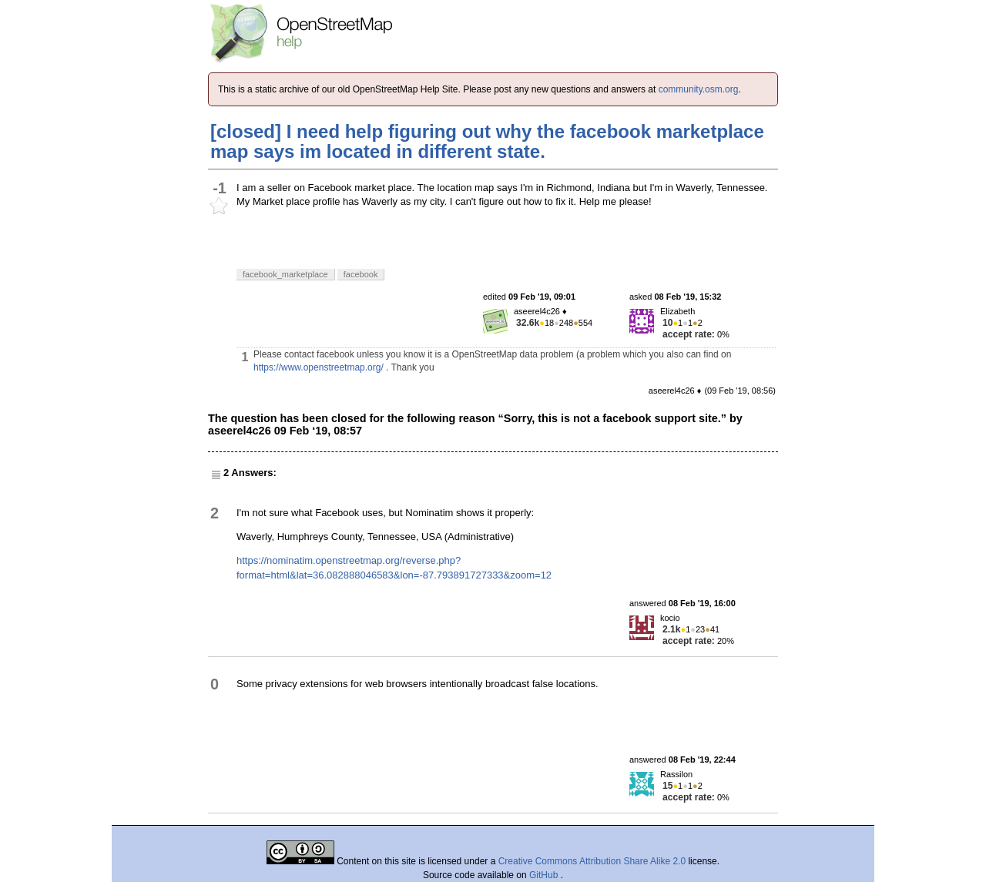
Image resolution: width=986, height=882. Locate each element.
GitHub (545, 875)
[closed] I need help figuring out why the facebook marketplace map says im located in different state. (487, 141)
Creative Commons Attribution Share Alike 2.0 (592, 861)
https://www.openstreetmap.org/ (318, 367)
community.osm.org (699, 89)
